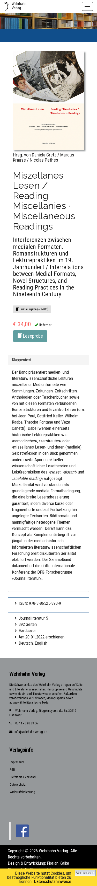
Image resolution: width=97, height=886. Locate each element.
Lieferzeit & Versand (23, 777)
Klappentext (21, 359)
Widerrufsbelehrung (22, 792)
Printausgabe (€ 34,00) (32, 309)
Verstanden (85, 873)
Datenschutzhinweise (52, 881)
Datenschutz (18, 784)
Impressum (17, 762)
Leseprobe (30, 336)
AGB (12, 769)
